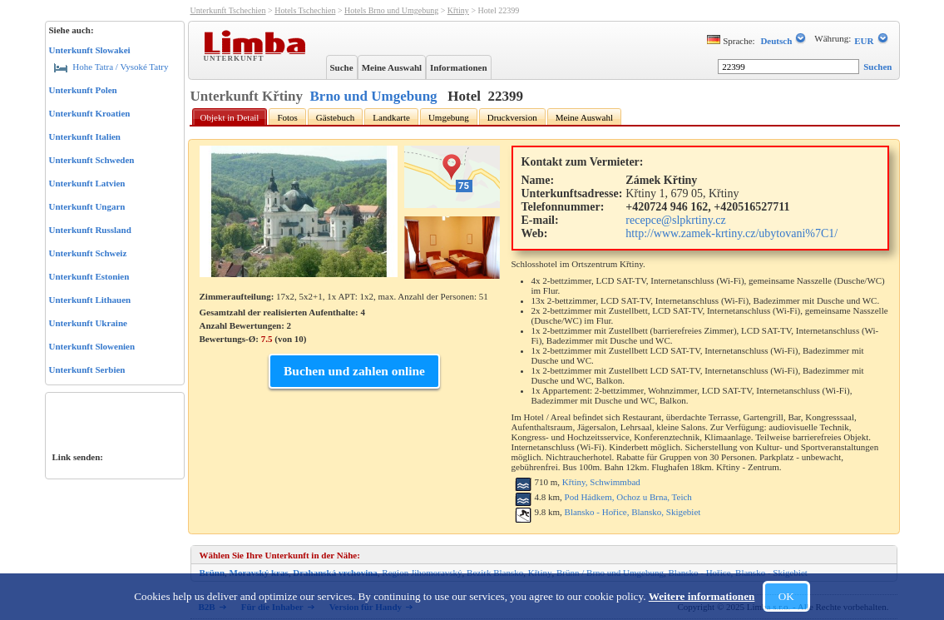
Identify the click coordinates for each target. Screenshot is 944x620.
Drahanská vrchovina (335, 573)
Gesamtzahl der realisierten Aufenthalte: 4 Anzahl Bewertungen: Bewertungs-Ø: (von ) (282, 325)
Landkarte (391, 117)
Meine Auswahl (392, 67)
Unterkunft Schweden (92, 160)
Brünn (212, 573)
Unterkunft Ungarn (87, 206)
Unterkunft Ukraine (88, 323)
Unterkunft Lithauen (90, 300)
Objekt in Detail (229, 117)
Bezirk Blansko (495, 573)
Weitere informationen (702, 596)
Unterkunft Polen (83, 90)
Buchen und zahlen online (354, 371)
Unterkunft (236, 57)
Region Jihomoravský (422, 573)
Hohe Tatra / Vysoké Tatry (111, 67)
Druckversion (512, 117)
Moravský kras (259, 573)
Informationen (458, 67)
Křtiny (458, 10)
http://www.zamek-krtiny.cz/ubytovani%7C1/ (731, 233)
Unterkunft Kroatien (90, 113)
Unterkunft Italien (85, 136)
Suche (341, 67)
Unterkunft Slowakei (90, 50)
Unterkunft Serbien (87, 369)
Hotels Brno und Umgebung (391, 10)
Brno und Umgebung (373, 96)
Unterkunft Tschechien (228, 10)
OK (786, 596)
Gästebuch (335, 117)
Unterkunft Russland (90, 230)
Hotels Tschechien (304, 10)
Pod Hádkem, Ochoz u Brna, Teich (628, 497)
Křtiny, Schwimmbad (601, 482)
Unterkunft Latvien (87, 183)
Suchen (877, 67)
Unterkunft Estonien (89, 276)
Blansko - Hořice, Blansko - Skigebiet (737, 573)
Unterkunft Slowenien (92, 346)
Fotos (287, 117)
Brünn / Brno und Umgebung (610, 573)
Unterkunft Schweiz (88, 253)
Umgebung (448, 117)
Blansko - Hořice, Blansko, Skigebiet (633, 512)
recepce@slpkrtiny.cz (675, 220)
